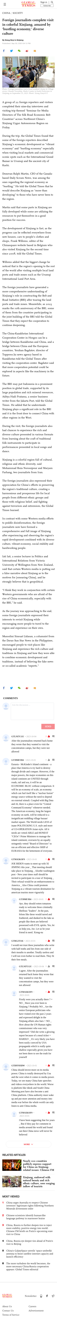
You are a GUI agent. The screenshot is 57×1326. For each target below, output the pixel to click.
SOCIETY (18, 13)
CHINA (6, 13)
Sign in (43, 2)
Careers (32, 1306)
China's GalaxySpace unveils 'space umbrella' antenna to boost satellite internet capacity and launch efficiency (29, 1253)
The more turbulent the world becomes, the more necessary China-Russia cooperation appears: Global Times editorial (28, 1266)
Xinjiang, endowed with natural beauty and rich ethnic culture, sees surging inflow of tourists (39, 1182)
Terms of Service (10, 1314)
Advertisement (36, 1310)
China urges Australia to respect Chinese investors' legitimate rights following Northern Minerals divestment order (30, 1205)
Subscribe (47, 5)
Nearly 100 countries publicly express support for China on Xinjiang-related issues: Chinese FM (38, 1165)
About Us (7, 1306)
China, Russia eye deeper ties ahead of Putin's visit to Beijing (29, 1242)
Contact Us (8, 1310)
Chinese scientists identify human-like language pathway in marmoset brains (26, 1217)
